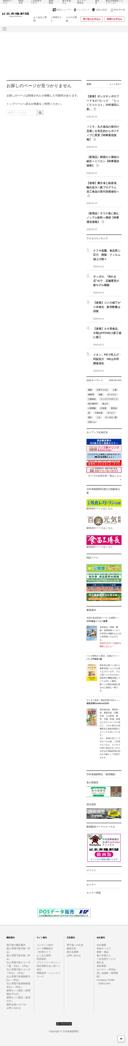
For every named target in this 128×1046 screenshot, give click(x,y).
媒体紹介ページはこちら (99, 508)
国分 (90, 417)
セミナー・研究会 (82, 2)
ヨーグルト (112, 394)
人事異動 (92, 408)
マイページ (64, 1024)
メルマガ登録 (71, 19)
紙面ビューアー (64, 10)
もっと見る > (116, 84)
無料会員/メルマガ (16, 1004)
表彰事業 (101, 966)
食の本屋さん (66, 2)
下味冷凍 (98, 413)
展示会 (97, 2)
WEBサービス (7, 2)
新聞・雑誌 (52, 2)
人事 (115, 390)
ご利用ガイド (56, 19)
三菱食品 (92, 399)
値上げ (105, 404)
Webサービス (104, 948)
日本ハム (92, 422)
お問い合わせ (13, 1008)
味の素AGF (93, 404)
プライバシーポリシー (48, 962)
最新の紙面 (101, 10)
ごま (99, 417)
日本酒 (103, 408)
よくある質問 (44, 955)
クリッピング (83, 10)
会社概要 (101, 945)
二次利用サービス (36, 2)
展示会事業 (72, 952)
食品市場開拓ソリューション (114, 2)
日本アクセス (102, 390)
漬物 (100, 394)
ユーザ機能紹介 (45, 948)
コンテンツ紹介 (45, 945)
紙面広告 (71, 948)
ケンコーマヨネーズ (109, 399)
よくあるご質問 (40, 19)
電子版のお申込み (91, 19)
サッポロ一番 (111, 417)
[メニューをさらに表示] (4, 29)
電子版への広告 (75, 945)
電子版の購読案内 (16, 945)
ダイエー (111, 413)
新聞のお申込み (114, 19)
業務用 (91, 394)
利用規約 (41, 959)
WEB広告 (21, 2)
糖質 (90, 390)
